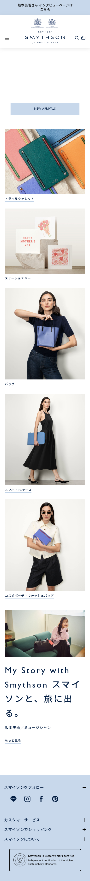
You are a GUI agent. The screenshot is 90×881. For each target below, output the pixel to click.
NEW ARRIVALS (45, 108)
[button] (77, 37)
